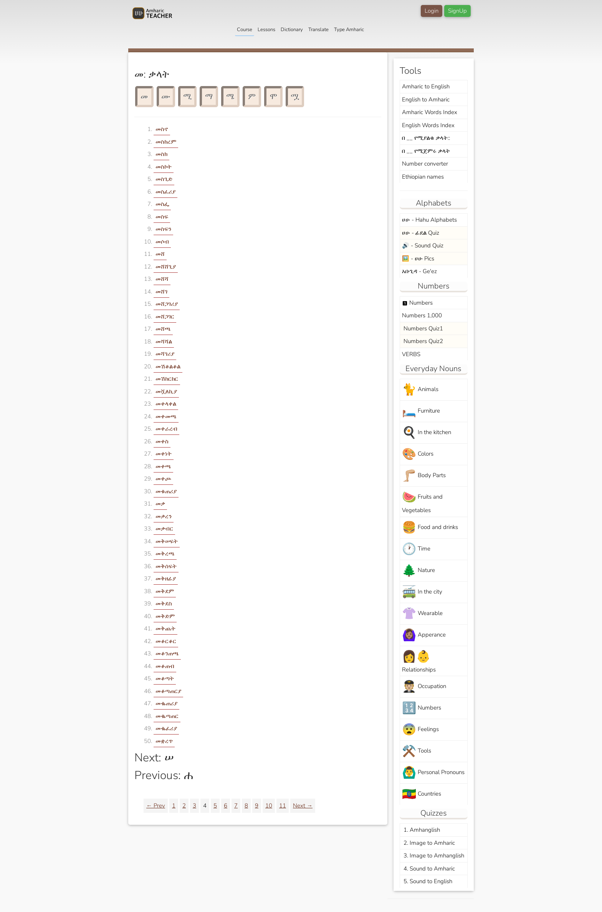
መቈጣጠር (167, 716)
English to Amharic (426, 99)
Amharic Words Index (429, 112)
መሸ (160, 254)
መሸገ (161, 291)
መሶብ (162, 241)
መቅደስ (163, 603)
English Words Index (428, 125)
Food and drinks (430, 528)
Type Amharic (349, 29)
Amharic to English (426, 86)
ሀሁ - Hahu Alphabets (429, 220)
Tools (416, 751)
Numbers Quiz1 (422, 328)
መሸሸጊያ (165, 266)
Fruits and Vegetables (422, 501)
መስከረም (165, 142)
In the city (422, 592)
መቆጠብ (164, 666)
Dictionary (292, 29)
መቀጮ (163, 479)
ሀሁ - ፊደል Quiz (420, 233)
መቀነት (163, 454)
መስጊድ (163, 179)
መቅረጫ (165, 553)
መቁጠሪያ (166, 491)
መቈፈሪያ (166, 728)
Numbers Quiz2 (422, 341)
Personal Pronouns (433, 773)
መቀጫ (163, 466)
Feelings (420, 730)
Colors (417, 454)
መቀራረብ (166, 429)
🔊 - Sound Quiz (422, 245)
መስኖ (161, 129)
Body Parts (424, 476)
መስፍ (161, 217)
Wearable (422, 614)
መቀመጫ (166, 416)
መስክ (161, 154)
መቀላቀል (165, 404)
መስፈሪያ (165, 192)
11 (282, 805)
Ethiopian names (423, 177)
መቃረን (163, 516)
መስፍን (163, 229)
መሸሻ (162, 279)
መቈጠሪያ (166, 703)
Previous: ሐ (164, 775)
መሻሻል (163, 341)
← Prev (155, 805)
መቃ (160, 503)
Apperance (424, 635)
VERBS (411, 354)
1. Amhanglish (421, 830)
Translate (318, 29)
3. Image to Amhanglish (433, 855)
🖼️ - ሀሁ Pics (418, 258)
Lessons (266, 29)
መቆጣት (164, 678)
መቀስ (162, 441)
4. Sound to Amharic (428, 868)
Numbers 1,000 (422, 315)
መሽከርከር (166, 379)
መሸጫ (163, 329)
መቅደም (164, 591)
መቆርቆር (165, 641)
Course (244, 29)
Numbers (417, 303)
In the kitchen (426, 433)
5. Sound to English (427, 881)
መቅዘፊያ (165, 578)
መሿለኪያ (166, 391)
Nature (418, 571)
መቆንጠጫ (167, 653)
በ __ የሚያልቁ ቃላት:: (426, 138)
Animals (420, 390)
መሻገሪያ (164, 354)
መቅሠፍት (166, 541)
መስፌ (162, 204)
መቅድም (165, 616)
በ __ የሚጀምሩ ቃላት (426, 151)
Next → (303, 805)
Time (416, 549)
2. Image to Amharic (428, 843)
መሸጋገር (164, 316)
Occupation (424, 687)
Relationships (419, 661)
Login (431, 11)
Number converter (425, 163)
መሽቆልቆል (167, 366)
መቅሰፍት (166, 566)
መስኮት (163, 167)
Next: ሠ (154, 758)
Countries (421, 794)
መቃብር (164, 528)
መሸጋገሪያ (166, 304)
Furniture (421, 411)
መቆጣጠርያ (168, 691)
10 (268, 805)
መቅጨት (165, 628)
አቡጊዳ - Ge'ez (419, 271)
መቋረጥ (164, 741)
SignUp (457, 11)
